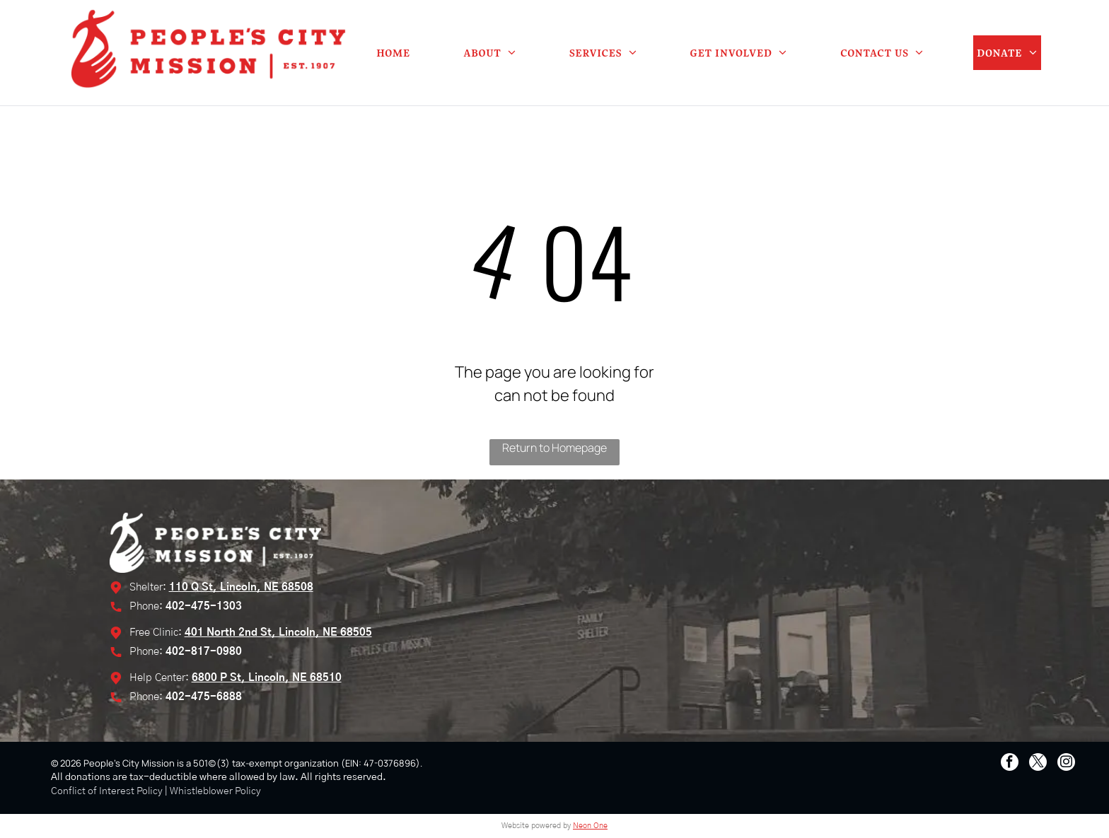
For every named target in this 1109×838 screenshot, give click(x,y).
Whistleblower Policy (215, 791)
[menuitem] (393, 52)
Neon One (590, 826)
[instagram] (1066, 763)
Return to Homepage (554, 447)
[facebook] (1009, 763)
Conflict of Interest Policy (107, 791)
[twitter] (1038, 763)
